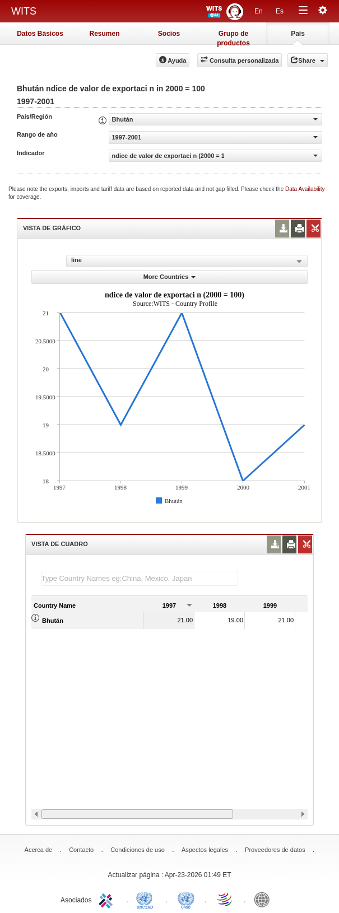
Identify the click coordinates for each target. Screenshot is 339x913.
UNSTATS (186, 899)
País (298, 34)
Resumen (104, 34)
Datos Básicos (40, 34)
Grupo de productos (233, 37)
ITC (107, 899)
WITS (23, 11)
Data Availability (304, 189)
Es (280, 11)
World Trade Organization (225, 899)
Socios (169, 34)
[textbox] (139, 578)
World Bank (264, 899)
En (258, 11)
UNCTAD (147, 899)
